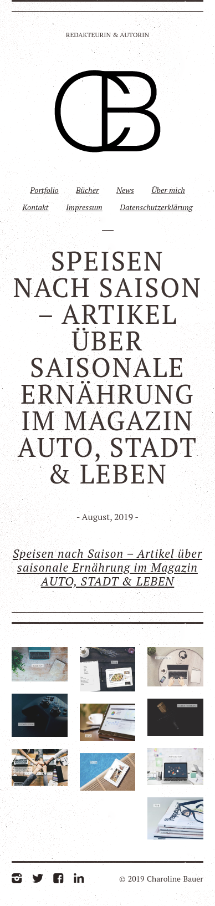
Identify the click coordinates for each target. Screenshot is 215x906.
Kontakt (35, 207)
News (125, 190)
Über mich (168, 190)
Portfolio (44, 190)
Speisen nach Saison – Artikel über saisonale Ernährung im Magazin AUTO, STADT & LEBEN (107, 567)
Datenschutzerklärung (156, 207)
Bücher (87, 190)
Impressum (84, 207)
